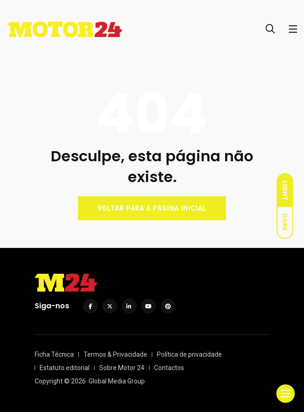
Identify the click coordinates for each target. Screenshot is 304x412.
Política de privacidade (189, 354)
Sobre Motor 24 (121, 367)
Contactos (169, 367)
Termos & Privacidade (115, 354)
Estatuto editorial (64, 367)
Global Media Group (117, 381)
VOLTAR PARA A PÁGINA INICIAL (152, 208)
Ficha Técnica (54, 354)
